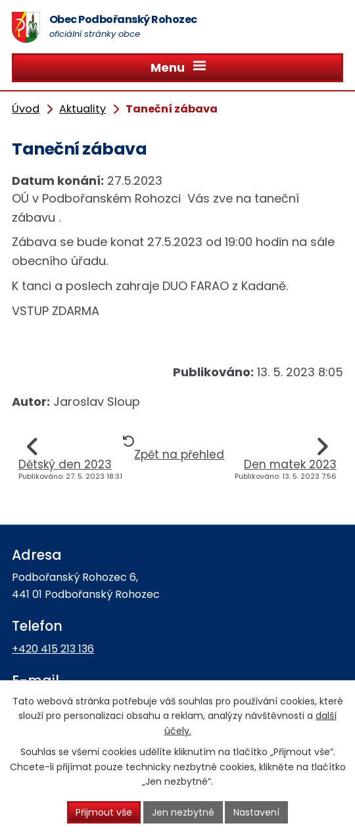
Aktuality (82, 108)
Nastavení (256, 812)
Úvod (25, 108)
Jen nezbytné (183, 812)
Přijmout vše (104, 812)
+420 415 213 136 (53, 648)
